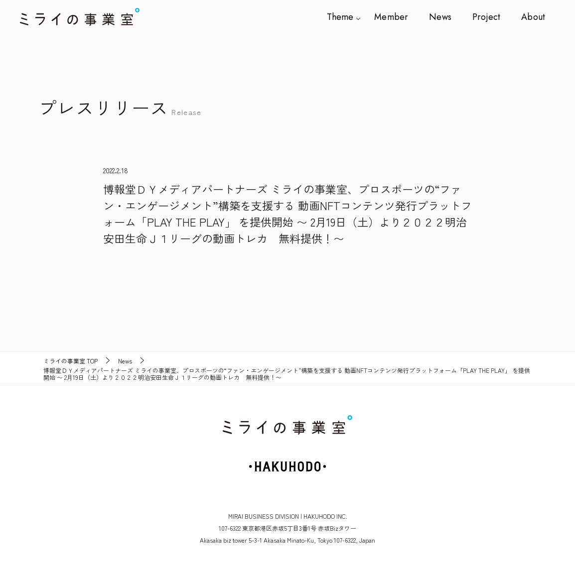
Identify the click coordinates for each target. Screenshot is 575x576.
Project (488, 16)
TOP (70, 360)
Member (396, 16)
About (533, 16)
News (443, 16)
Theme (346, 16)
